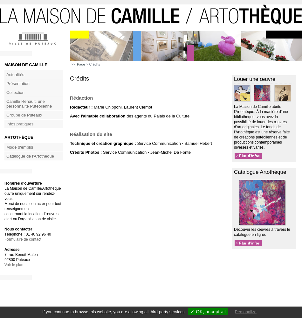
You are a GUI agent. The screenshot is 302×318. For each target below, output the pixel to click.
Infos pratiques (19, 124)
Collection (15, 92)
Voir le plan (13, 265)
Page (81, 64)
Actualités (15, 74)
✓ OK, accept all (208, 311)
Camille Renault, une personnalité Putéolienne (29, 104)
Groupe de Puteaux (24, 115)
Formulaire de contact (22, 239)
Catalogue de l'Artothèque (30, 156)
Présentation (18, 83)
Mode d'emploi (19, 147)
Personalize (246, 311)
